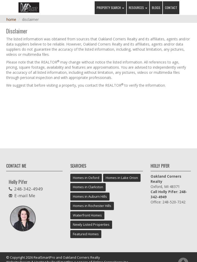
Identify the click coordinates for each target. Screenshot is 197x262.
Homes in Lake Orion (122, 177)
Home (11, 19)
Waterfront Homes (87, 215)
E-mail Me (24, 195)
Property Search (110, 7)
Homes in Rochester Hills (92, 205)
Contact (171, 7)
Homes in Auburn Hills (90, 196)
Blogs (156, 7)
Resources (138, 7)
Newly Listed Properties (91, 224)
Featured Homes (86, 234)
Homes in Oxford (86, 177)
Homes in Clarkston (88, 187)
